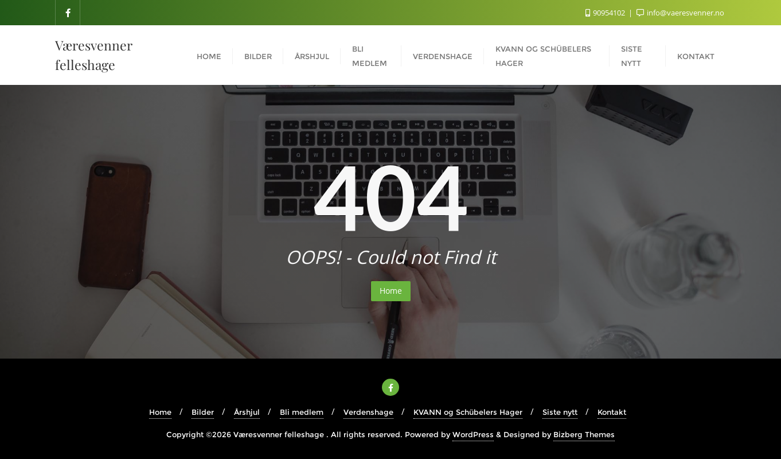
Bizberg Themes (584, 434)
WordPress (473, 434)
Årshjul (247, 412)
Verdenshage (368, 412)
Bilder (203, 412)
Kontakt (612, 412)
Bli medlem (301, 412)
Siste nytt (559, 412)
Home (391, 290)
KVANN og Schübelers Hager (467, 412)
